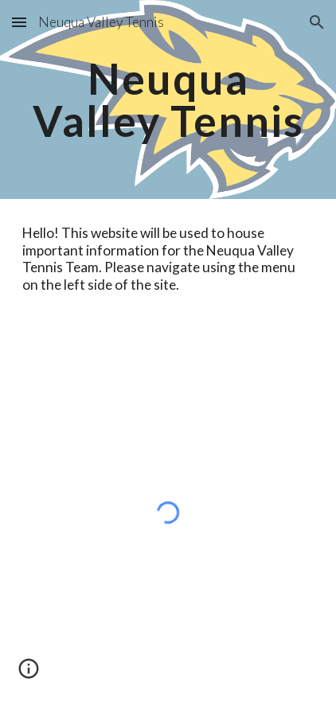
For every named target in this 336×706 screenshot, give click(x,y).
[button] (19, 22)
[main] (167, 100)
